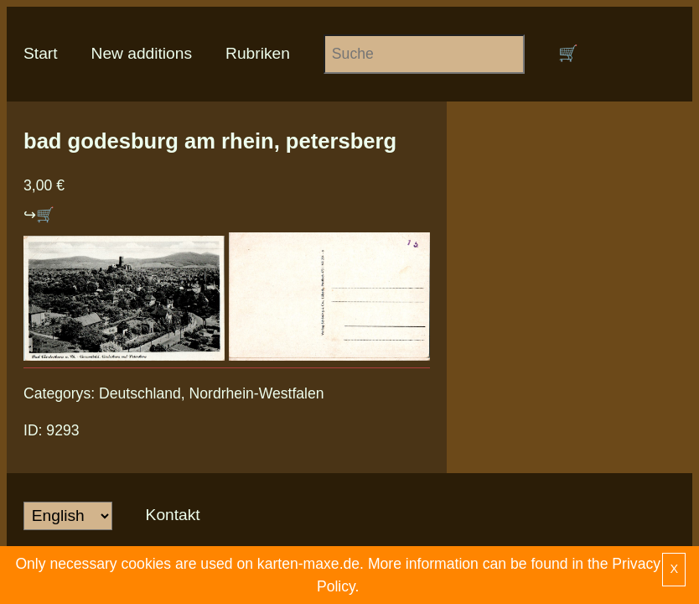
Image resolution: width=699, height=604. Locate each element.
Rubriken (257, 53)
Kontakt (173, 514)
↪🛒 (38, 214)
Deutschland (140, 393)
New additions (142, 53)
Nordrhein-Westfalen (256, 393)
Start (40, 53)
